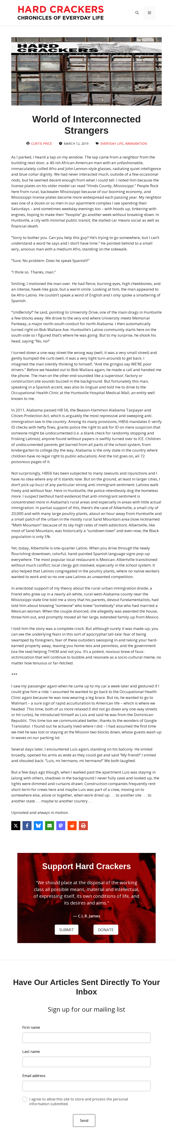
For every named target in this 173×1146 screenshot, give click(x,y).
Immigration (136, 143)
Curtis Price (41, 143)
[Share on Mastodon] (60, 825)
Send (84, 1120)
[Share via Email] (49, 825)
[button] (137, 13)
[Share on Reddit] (72, 825)
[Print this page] (83, 825)
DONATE (106, 929)
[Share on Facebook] (27, 825)
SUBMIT (66, 929)
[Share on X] (15, 825)
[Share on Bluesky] (38, 825)
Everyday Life (111, 143)
